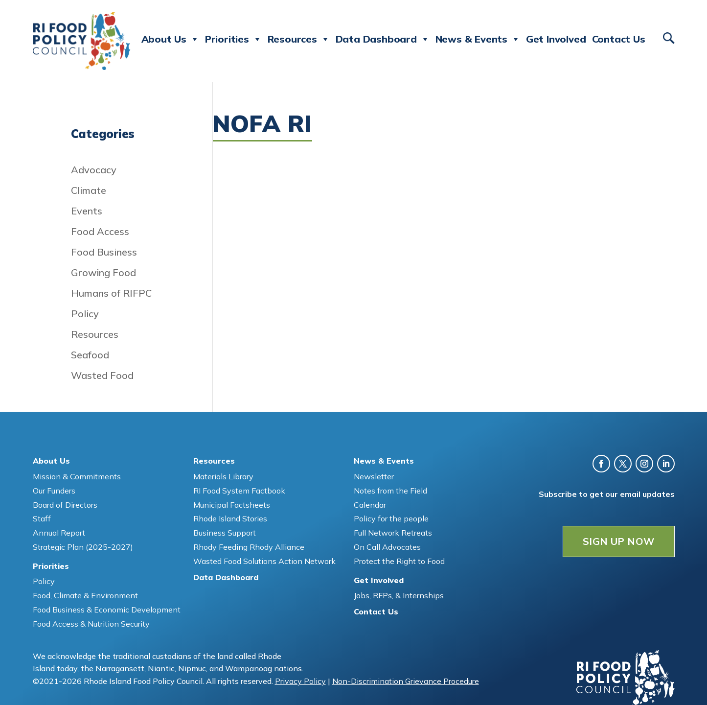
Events (86, 211)
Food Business (104, 252)
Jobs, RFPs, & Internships (399, 595)
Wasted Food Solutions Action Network (264, 561)
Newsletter (374, 476)
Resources (299, 39)
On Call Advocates (387, 547)
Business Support (224, 533)
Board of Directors (65, 505)
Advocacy (93, 170)
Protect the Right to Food (399, 561)
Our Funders (54, 490)
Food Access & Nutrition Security (91, 624)
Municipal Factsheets (231, 505)
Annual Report (59, 533)
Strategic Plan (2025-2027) (83, 547)
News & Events (477, 39)
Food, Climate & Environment (85, 595)
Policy (85, 313)
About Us (170, 39)
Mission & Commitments (77, 476)
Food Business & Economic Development (107, 609)
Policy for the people (391, 518)
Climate (88, 190)
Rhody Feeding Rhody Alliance (248, 547)
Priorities (233, 39)
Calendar (370, 505)
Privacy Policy (300, 681)
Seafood (90, 355)
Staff (42, 518)
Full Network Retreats (393, 533)
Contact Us (618, 39)
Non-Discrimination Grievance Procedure (405, 681)
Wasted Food (102, 375)
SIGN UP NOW (618, 541)
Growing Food (103, 272)
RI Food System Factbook (239, 490)
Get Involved (556, 39)
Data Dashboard (383, 39)
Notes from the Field (390, 490)
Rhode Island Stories (230, 518)
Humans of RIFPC (111, 293)
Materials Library (223, 476)
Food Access (100, 231)
